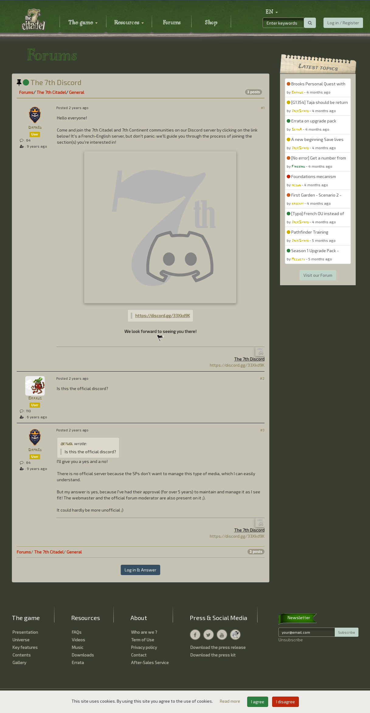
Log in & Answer (140, 569)
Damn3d (35, 127)
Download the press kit (213, 654)
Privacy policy (144, 647)
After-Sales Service (150, 662)
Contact (139, 654)
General (76, 92)
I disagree (285, 701)
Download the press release (218, 647)
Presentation (25, 632)
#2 (262, 378)
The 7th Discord (49, 82)
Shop (211, 22)
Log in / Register (343, 22)
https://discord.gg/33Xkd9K (162, 315)
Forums (172, 22)
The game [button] (83, 22)
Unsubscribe (290, 639)
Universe (20, 639)
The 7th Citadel (51, 92)
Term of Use (142, 639)
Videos (78, 639)
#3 (262, 430)
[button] (272, 12)
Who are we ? (144, 632)
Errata (78, 662)
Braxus (35, 398)
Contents (21, 654)
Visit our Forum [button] (317, 275)
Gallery (19, 662)
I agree (257, 701)
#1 (263, 108)
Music (77, 647)
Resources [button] (129, 22)
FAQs (76, 632)
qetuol (66, 444)
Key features (25, 647)
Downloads (83, 654)
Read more (230, 701)
